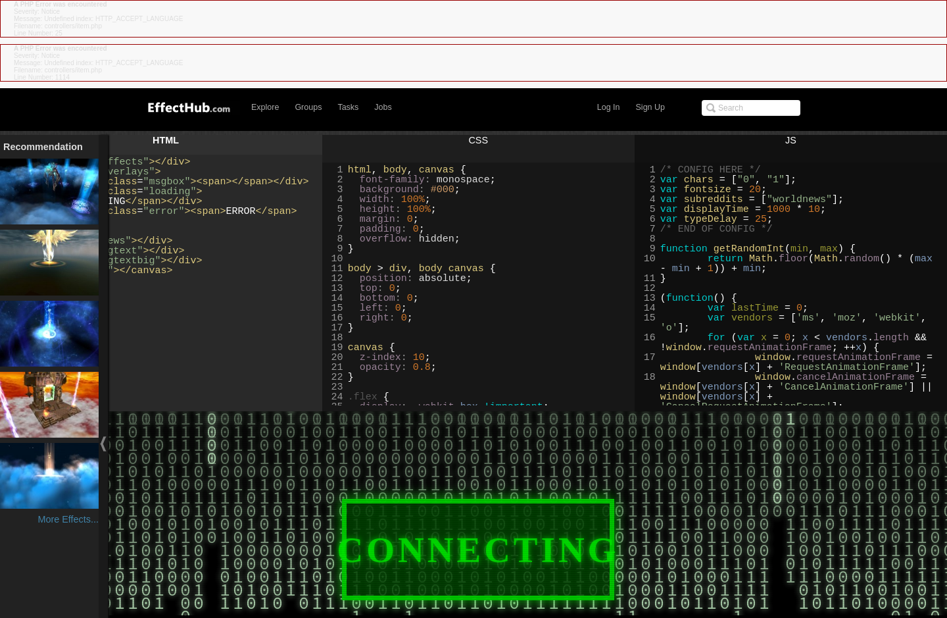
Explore (265, 107)
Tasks (347, 107)
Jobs (382, 107)
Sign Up (650, 107)
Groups (308, 107)
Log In (608, 107)
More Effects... (68, 519)
